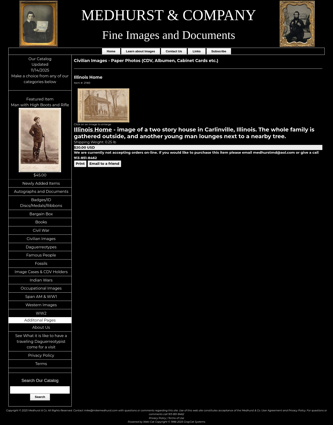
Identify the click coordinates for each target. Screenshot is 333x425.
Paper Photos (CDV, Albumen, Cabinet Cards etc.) (164, 60)
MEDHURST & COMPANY (168, 15)
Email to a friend (104, 163)
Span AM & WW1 (41, 296)
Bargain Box (41, 214)
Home (111, 51)
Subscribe (218, 51)
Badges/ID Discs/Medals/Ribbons (41, 202)
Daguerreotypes (41, 247)
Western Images (41, 305)
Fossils (41, 263)
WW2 (41, 313)
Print (80, 163)
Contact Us (174, 51)
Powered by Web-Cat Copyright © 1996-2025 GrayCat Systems (166, 421)
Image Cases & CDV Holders (41, 271)
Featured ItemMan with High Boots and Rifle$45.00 (40, 137)
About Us (41, 327)
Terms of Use (176, 418)
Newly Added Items (41, 183)
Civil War (41, 230)
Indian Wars (41, 280)
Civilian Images (41, 238)
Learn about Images (140, 51)
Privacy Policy (41, 355)
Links (197, 51)
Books (41, 222)
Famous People (41, 255)
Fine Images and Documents (168, 34)
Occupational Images (41, 288)
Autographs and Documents (41, 191)
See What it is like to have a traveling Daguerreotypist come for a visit (41, 341)
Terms (41, 363)
